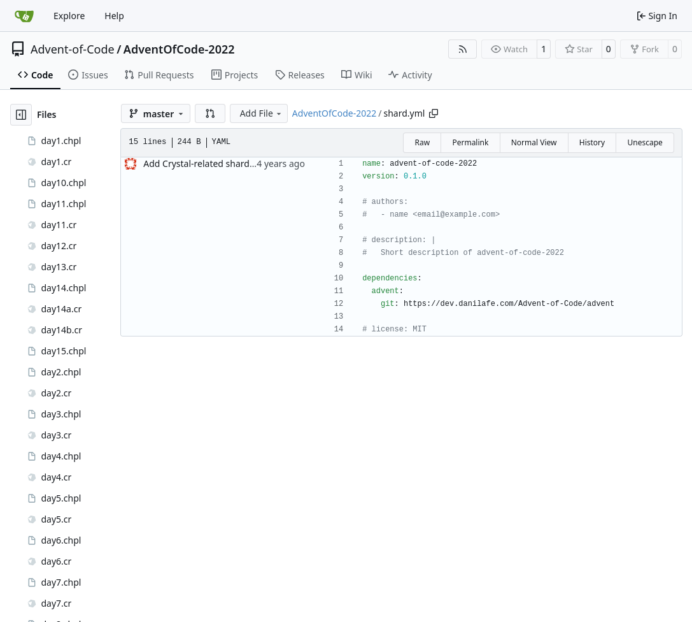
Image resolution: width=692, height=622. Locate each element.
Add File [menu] (261, 113)
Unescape (644, 142)
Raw (422, 142)
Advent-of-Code (73, 49)
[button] (210, 113)
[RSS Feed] (462, 49)
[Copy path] (433, 113)
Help (114, 16)
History (592, 142)
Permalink (470, 142)
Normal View (534, 142)
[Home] (24, 15)
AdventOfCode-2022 (179, 49)
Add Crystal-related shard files (206, 163)
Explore (69, 16)
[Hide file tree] (21, 115)
